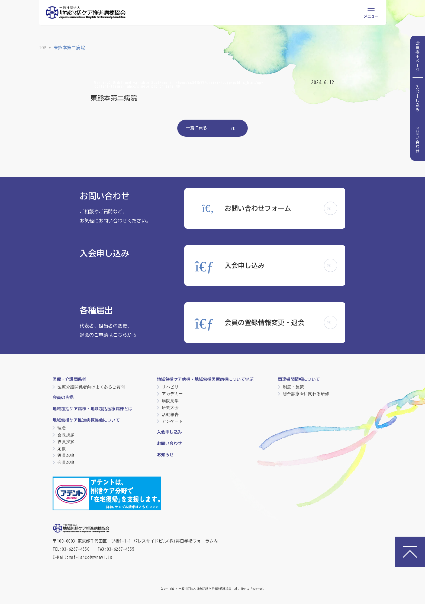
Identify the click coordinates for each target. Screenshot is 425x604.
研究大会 (170, 407)
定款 (61, 449)
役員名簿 (65, 455)
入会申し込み (418, 98)
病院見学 (170, 401)
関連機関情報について (299, 379)
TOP (42, 47)
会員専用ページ (418, 56)
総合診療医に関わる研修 (306, 394)
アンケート (172, 421)
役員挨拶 (65, 441)
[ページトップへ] (410, 552)
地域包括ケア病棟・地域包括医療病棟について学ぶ (205, 379)
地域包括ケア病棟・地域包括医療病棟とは (93, 409)
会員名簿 (65, 462)
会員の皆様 (63, 397)
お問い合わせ (418, 140)
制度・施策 (293, 387)
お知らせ (165, 455)
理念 (61, 428)
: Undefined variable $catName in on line (178, 84)
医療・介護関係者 (69, 379)
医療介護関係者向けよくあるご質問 (91, 387)
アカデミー (172, 394)
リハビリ (170, 387)
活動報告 (170, 414)
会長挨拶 (65, 435)
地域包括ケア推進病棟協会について (86, 420)
